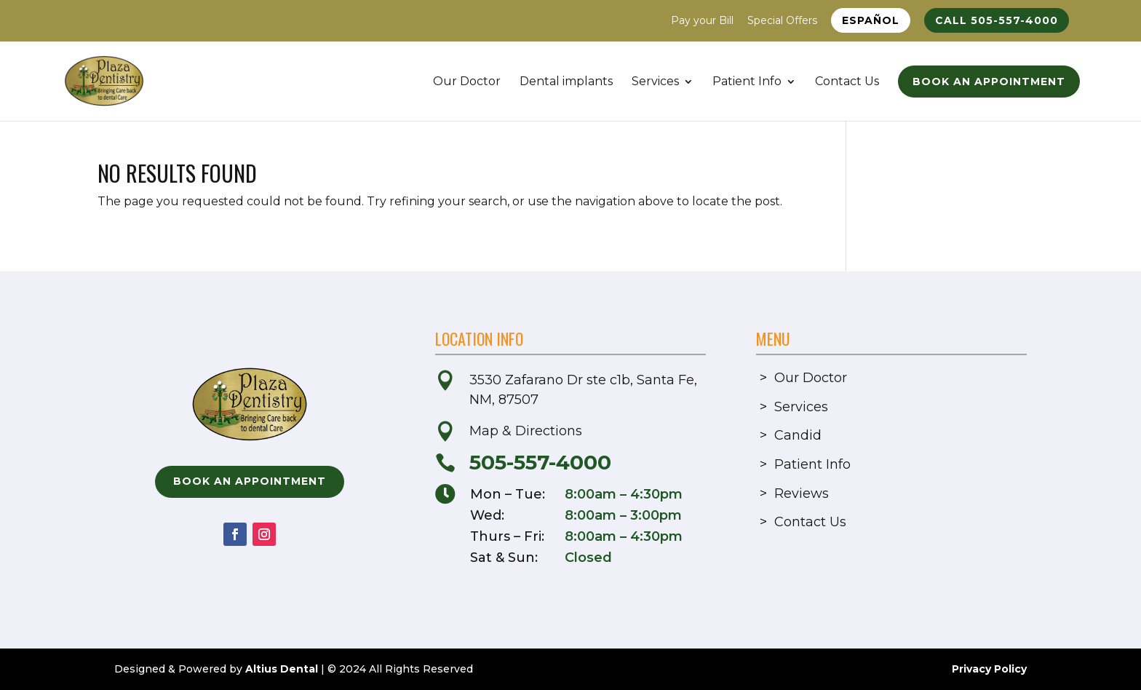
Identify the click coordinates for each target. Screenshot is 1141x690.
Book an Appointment (989, 81)
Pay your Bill (702, 21)
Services (655, 82)
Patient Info (747, 82)
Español (870, 20)
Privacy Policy (989, 668)
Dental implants (566, 82)
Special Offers (782, 21)
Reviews (801, 493)
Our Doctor (467, 82)
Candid (798, 435)
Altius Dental (281, 668)
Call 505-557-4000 (996, 20)
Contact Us (847, 82)
